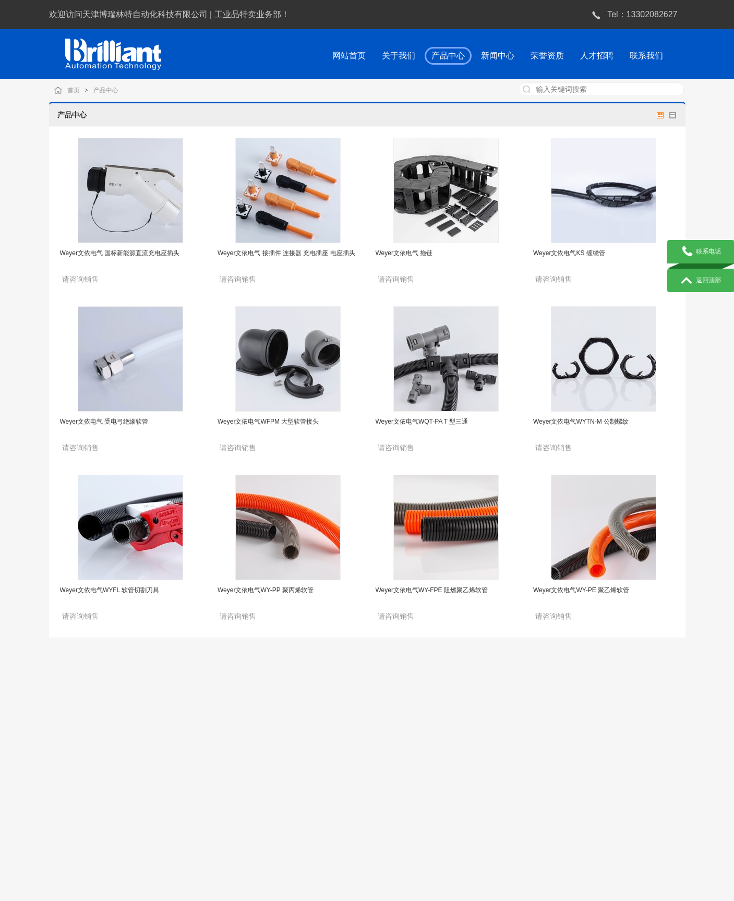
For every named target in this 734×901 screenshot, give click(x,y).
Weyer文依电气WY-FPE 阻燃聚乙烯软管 (432, 590)
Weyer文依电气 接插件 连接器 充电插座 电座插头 (286, 253)
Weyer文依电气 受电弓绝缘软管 (104, 421)
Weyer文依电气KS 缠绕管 (569, 253)
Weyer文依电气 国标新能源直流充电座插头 (120, 253)
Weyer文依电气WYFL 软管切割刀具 (110, 590)
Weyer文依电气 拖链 (404, 253)
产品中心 (117, 90)
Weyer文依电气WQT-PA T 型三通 (422, 421)
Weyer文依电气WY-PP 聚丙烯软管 (266, 590)
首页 (87, 90)
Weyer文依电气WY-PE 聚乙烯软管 (581, 590)
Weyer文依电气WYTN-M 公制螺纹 (581, 421)
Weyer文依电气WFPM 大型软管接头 (268, 421)
